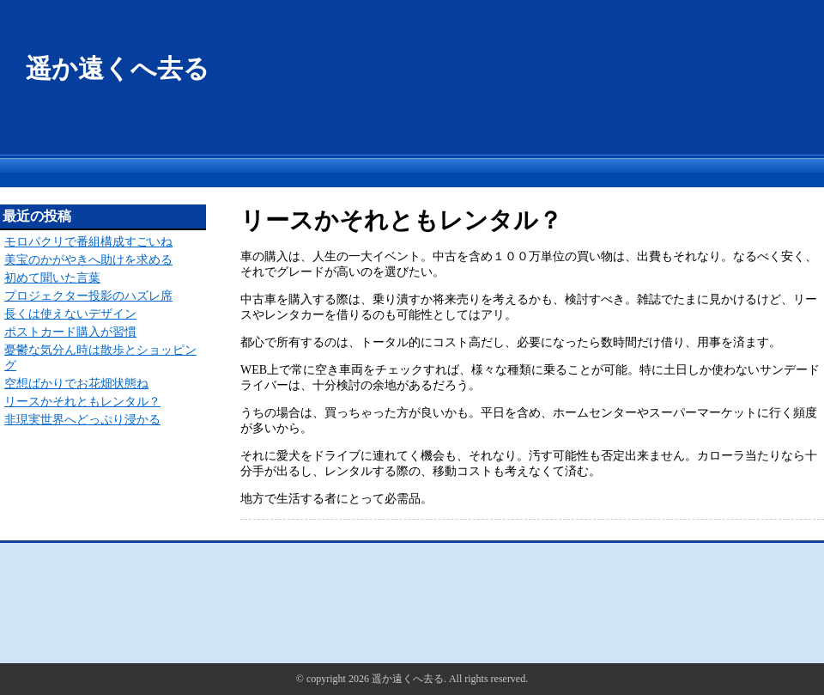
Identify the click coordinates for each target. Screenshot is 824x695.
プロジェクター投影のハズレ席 (88, 296)
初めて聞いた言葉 (52, 277)
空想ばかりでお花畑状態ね (76, 383)
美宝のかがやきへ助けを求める (88, 259)
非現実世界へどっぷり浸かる (82, 419)
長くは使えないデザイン (70, 314)
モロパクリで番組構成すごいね (88, 241)
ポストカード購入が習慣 (70, 332)
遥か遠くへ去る (117, 68)
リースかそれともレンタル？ (82, 401)
